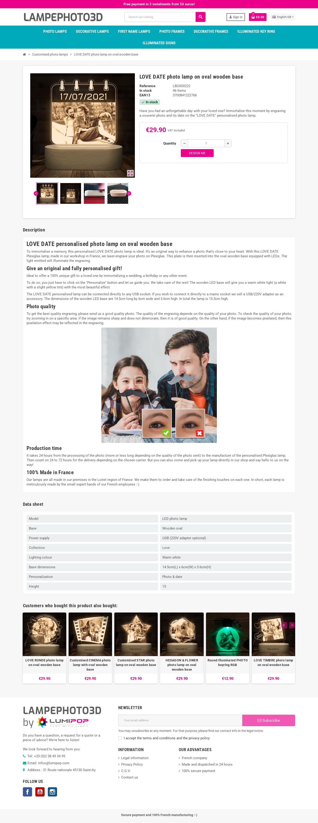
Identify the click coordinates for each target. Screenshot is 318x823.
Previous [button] (283, 604)
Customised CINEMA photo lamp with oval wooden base (90, 664)
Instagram (52, 791)
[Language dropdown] (282, 17)
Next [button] (290, 604)
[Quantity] (206, 143)
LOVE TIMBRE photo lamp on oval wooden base (273, 662)
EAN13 (144, 95)
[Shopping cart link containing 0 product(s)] (258, 17)
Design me (197, 153)
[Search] (164, 17)
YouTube (40, 791)
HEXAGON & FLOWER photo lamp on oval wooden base (182, 664)
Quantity (169, 143)
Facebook (27, 791)
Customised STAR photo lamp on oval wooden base (136, 662)
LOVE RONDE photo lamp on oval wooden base (44, 662)
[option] (44, 648)
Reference (147, 86)
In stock (145, 91)
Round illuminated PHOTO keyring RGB (228, 662)
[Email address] (180, 720)
